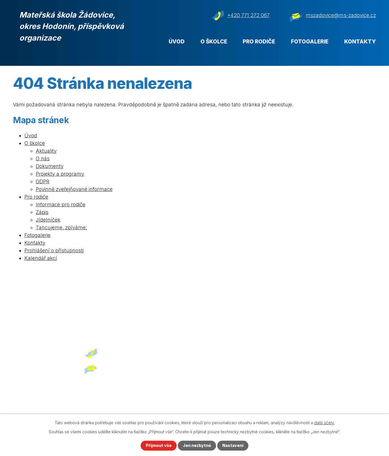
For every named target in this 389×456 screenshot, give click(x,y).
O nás (43, 158)
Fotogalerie (309, 41)
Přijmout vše (159, 445)
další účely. (324, 422)
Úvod (177, 41)
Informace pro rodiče (60, 204)
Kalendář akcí (40, 258)
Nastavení (232, 445)
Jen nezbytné (197, 445)
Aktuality (46, 151)
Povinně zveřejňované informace (74, 189)
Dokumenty (50, 166)
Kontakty (360, 41)
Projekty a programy (60, 174)
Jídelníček (48, 220)
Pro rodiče (259, 41)
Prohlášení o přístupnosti (54, 250)
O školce (213, 41)
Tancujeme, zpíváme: (61, 227)
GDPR (42, 181)
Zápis (42, 212)
